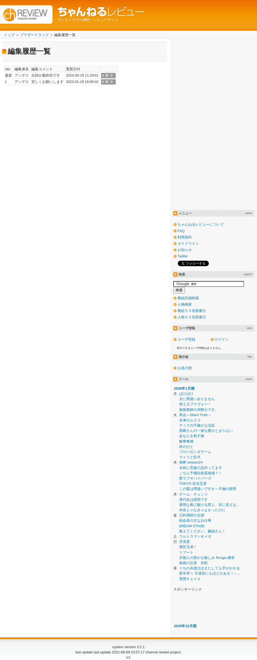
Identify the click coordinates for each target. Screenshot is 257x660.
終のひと (186, 447)
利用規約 (184, 237)
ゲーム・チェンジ (193, 494)
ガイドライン (188, 243)
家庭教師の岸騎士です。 (198, 410)
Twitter (182, 256)
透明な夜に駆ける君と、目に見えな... (209, 505)
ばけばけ (186, 394)
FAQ (181, 231)
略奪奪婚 (186, 441)
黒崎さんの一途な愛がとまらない (206, 431)
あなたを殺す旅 (191, 436)
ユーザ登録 (186, 339)
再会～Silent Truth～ (195, 415)
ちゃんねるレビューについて (200, 224)
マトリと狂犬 (190, 457)
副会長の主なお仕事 (195, 520)
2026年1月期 (184, 388)
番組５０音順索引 (191, 311)
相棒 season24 (191, 462)
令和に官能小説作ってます (200, 468)
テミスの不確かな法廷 (197, 425)
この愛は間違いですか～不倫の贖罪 (207, 489)
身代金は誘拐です (193, 499)
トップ (9, 35)
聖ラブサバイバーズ (195, 478)
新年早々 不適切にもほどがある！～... (209, 573)
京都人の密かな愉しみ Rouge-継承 (207, 558)
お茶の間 (184, 368)
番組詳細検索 (188, 298)
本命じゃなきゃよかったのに (202, 510)
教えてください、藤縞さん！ (202, 531)
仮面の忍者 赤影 (193, 563)
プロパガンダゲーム (195, 452)
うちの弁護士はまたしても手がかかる (209, 568)
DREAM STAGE (191, 526)
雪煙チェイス (190, 579)
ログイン (222, 339)
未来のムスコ (190, 420)
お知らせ (184, 250)
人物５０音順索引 (191, 317)
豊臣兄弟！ (188, 547)
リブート (186, 552)
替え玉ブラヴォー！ (195, 404)
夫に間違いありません (197, 399)
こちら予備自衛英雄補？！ (200, 473)
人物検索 (184, 304)
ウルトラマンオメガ (195, 536)
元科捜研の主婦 (191, 515)
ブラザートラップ (34, 35)
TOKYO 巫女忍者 (193, 483)
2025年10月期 (185, 626)
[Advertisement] (191, 123)
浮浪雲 (184, 542)
